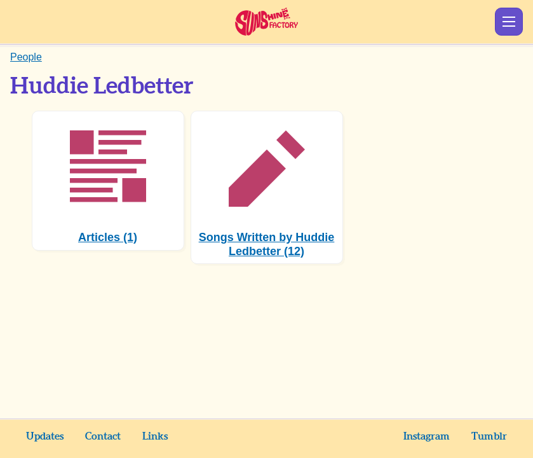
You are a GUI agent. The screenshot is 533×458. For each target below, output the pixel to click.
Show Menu (509, 22)
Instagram (426, 436)
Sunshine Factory (266, 22)
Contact (103, 436)
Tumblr (489, 436)
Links (155, 436)
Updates (45, 436)
